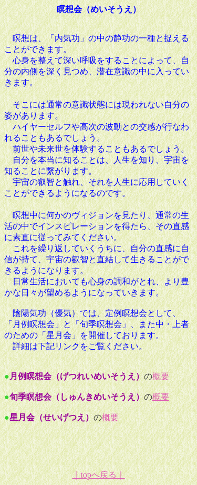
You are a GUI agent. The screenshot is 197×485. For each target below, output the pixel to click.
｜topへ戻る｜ (98, 474)
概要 (160, 376)
